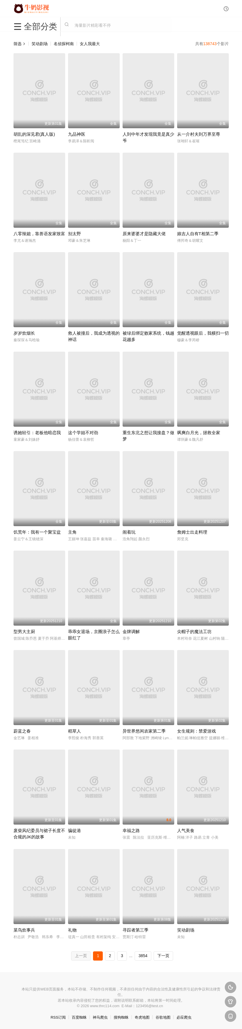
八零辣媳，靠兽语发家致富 (39, 233)
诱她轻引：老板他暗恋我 (37, 432)
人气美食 (185, 830)
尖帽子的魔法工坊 (194, 631)
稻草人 (74, 731)
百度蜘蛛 (79, 1017)
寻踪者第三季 (135, 930)
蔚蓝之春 (22, 731)
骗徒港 (74, 830)
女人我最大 (90, 43)
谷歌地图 (163, 1017)
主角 (72, 532)
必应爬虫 (184, 1017)
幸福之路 (131, 830)
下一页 (163, 955)
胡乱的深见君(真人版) (34, 134)
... (131, 955)
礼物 (72, 930)
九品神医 (76, 134)
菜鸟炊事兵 (24, 930)
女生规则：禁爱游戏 (196, 731)
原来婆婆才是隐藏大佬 (144, 233)
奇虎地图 (142, 1017)
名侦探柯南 (64, 43)
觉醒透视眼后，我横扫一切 (203, 333)
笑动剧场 (40, 43)
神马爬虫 (100, 1017)
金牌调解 (131, 631)
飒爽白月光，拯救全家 (198, 432)
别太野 (74, 233)
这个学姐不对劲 (83, 432)
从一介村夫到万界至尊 (198, 134)
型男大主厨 (24, 631)
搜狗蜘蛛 (121, 1017)
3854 (142, 955)
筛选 (19, 43)
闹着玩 (129, 532)
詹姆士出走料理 (192, 532)
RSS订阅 (58, 1017)
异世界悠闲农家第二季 (144, 731)
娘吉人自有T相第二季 (197, 233)
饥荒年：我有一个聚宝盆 (37, 532)
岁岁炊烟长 (24, 333)
